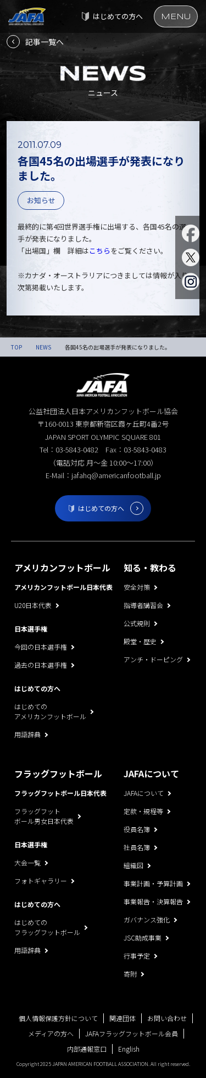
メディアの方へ (51, 1033)
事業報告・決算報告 (153, 901)
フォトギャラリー (40, 880)
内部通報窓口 (87, 1048)
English (129, 1048)
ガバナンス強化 (147, 919)
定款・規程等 (143, 811)
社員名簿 (137, 847)
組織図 (133, 865)
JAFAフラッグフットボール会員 (131, 1033)
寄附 (130, 973)
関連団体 (122, 1018)
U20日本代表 (33, 605)
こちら (99, 250)
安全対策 (137, 587)
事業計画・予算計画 (153, 883)
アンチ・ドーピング (153, 659)
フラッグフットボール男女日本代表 (44, 815)
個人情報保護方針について (58, 1018)
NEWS (43, 347)
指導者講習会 (143, 605)
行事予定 (137, 955)
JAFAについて (144, 793)
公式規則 (137, 623)
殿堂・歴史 (140, 641)
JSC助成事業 (143, 937)
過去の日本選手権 (40, 664)
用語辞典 (27, 734)
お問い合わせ (167, 1018)
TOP (16, 347)
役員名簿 (137, 829)
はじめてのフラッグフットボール (47, 927)
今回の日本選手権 (40, 646)
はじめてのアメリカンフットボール (50, 711)
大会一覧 (27, 862)
